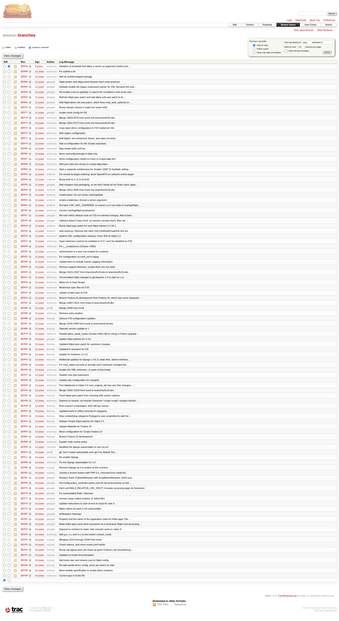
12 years (39, 71)
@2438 (24, 372)
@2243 (24, 549)
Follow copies (260, 49)
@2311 (24, 461)
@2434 (24, 393)
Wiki (235, 25)
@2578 (24, 108)
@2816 (24, 66)
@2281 (24, 482)
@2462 (24, 346)
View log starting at (298, 42)
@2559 (24, 180)
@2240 (24, 565)
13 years (39, 336)
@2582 (24, 102)
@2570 (24, 144)
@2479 (24, 336)
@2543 (24, 227)
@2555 (24, 185)
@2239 (24, 570)
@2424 (24, 414)
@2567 (24, 159)
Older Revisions (325, 30)
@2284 (24, 476)
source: (10, 35)
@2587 (24, 76)
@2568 (24, 154)
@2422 (24, 424)
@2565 (24, 170)
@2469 (24, 341)
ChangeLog (180, 609)
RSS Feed (162, 609)
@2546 (24, 222)
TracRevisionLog (287, 600)
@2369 (24, 450)
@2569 (24, 149)
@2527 (24, 279)
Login (289, 20)
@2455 (24, 352)
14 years (39, 456)
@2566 (24, 165)
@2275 (24, 513)
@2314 (24, 456)
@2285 (24, 471)
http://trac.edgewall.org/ (325, 615)
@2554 (24, 191)
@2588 (24, 71)
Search (328, 25)
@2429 (24, 409)
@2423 (24, 419)
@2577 (24, 113)
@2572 (24, 133)
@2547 (24, 217)
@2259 (24, 534)
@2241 (24, 559)
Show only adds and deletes (267, 52)
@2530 (24, 263)
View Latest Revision (304, 30)
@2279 (24, 492)
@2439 (24, 367)
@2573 (24, 128)
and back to (322, 42)
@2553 (24, 196)
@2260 (24, 528)
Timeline (250, 25)
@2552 (24, 201)
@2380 (24, 445)
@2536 (24, 248)
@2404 (24, 430)
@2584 (24, 92)
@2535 (24, 253)
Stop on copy (260, 45)
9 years (39, 66)
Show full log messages (297, 51)
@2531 (24, 258)
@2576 (24, 118)
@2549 (24, 211)
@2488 (24, 321)
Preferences (329, 20)
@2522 (24, 305)
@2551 (24, 206)
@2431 (24, 398)
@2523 (24, 300)
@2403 (24, 435)
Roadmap (267, 25)
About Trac (315, 20)
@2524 (24, 295)
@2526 (24, 284)
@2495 (24, 310)
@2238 (24, 575)
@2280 (24, 487)
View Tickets (310, 25)
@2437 (24, 378)
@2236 (24, 580)
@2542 (24, 232)
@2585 (24, 87)
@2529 (24, 269)
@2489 (24, 315)
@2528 (24, 274)
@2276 (24, 508)
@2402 (24, 440)
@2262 (24, 518)
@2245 (24, 544)
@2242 (24, 554)
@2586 (24, 82)
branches (26, 35)
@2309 (24, 466)
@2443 (24, 362)
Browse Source (288, 25)
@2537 (24, 243)
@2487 (24, 326)
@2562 (24, 175)
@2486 (24, 331)
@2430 (24, 404)
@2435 (24, 388)
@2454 (24, 357)
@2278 (24, 497)
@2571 (24, 139)
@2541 (24, 237)
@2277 (24, 502)
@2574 (24, 123)
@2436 (24, 383)
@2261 (24, 523)
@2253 (24, 539)
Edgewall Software (42, 615)
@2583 (24, 97)
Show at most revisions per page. (303, 47)
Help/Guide (300, 20)
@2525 (24, 289)
